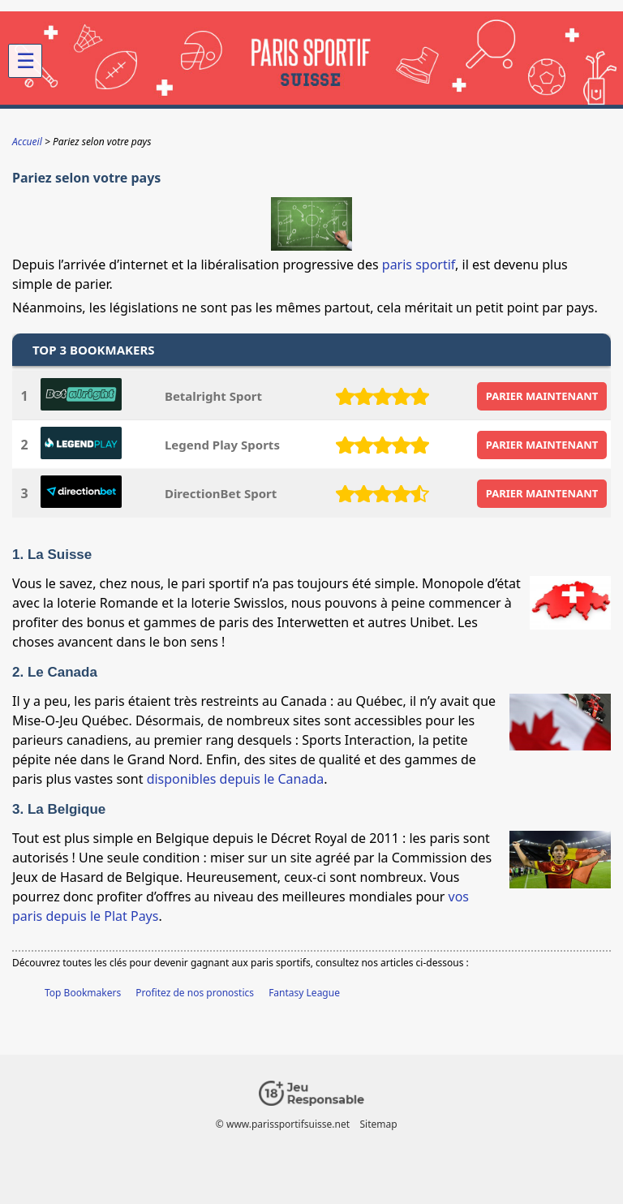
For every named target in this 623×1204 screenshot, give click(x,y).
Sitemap (378, 1124)
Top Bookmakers (83, 993)
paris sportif (418, 264)
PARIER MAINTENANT (542, 396)
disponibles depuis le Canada (235, 779)
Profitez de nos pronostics (194, 993)
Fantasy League (304, 993)
